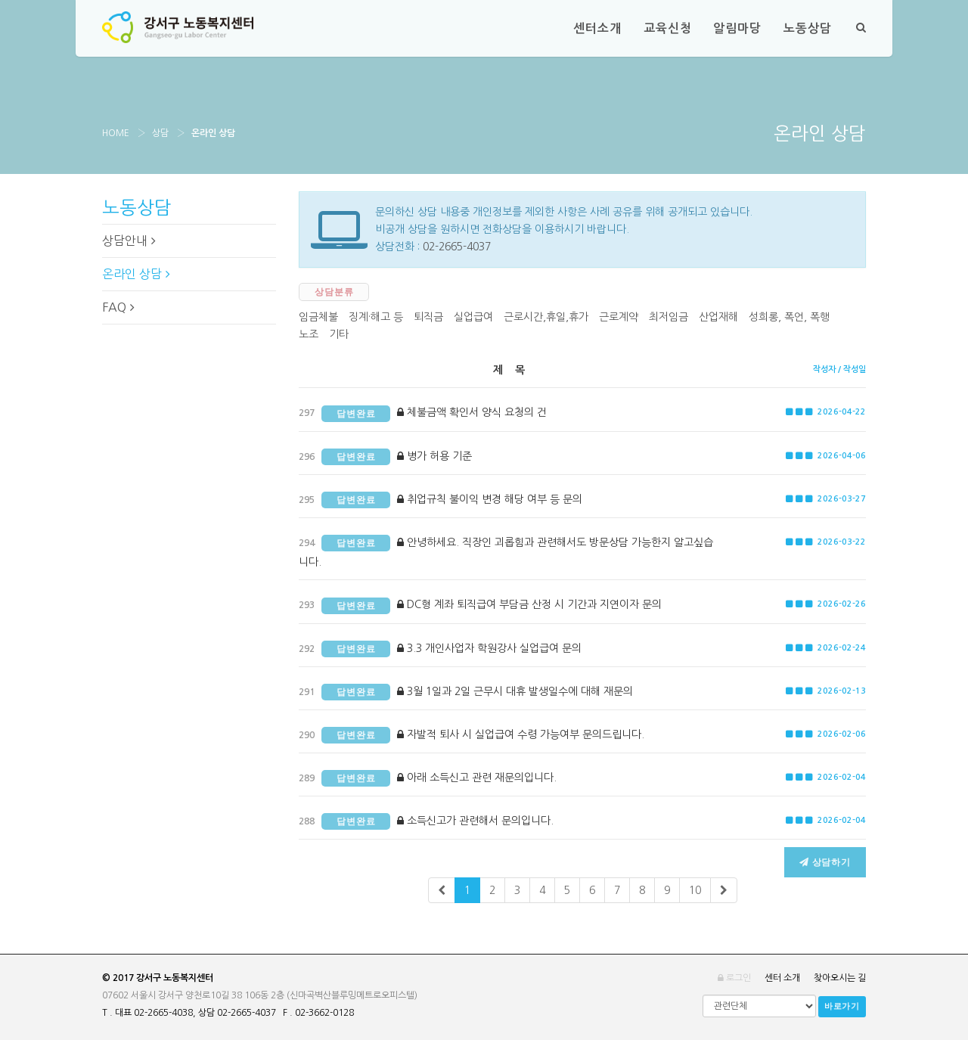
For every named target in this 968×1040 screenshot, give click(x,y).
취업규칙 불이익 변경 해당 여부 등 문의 (440, 500)
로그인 (734, 978)
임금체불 (318, 317)
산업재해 (718, 317)
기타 (339, 334)
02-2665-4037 (457, 246)
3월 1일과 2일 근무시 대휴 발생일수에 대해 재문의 (466, 692)
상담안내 (129, 240)
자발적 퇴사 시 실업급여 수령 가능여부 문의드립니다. (471, 735)
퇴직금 (428, 317)
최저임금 (668, 317)
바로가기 (842, 1006)
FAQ (118, 307)
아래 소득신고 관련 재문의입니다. (428, 778)
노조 (308, 334)
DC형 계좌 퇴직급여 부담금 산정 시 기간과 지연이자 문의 (480, 606)
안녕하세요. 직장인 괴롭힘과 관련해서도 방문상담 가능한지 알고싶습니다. (506, 551)
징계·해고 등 (376, 317)
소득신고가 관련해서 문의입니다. (426, 821)
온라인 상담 (136, 274)
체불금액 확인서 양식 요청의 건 (423, 413)
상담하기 (825, 862)
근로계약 (618, 317)
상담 (160, 133)
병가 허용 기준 (385, 457)
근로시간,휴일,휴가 (546, 317)
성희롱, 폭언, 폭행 (789, 317)
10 (695, 890)
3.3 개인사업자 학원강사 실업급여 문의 (440, 649)
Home (115, 133)
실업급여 (473, 317)
